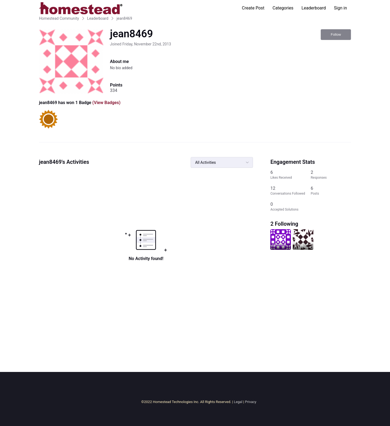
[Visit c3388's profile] (303, 239)
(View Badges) (106, 102)
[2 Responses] (331, 174)
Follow (336, 34)
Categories (282, 8)
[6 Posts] (331, 190)
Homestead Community (59, 18)
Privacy (250, 402)
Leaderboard (313, 8)
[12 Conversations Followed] (290, 190)
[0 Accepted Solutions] (290, 206)
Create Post (253, 8)
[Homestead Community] (80, 8)
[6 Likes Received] (290, 174)
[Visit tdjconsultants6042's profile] (280, 239)
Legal (238, 402)
